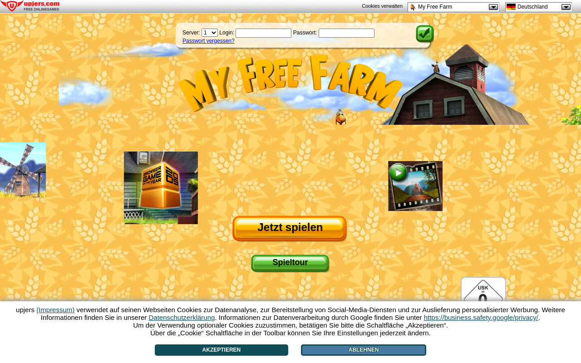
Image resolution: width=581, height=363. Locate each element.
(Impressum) (55, 310)
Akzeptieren (221, 350)
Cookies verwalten (382, 6)
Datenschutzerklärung (181, 317)
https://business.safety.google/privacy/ (481, 317)
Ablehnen (364, 350)
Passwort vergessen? (208, 41)
